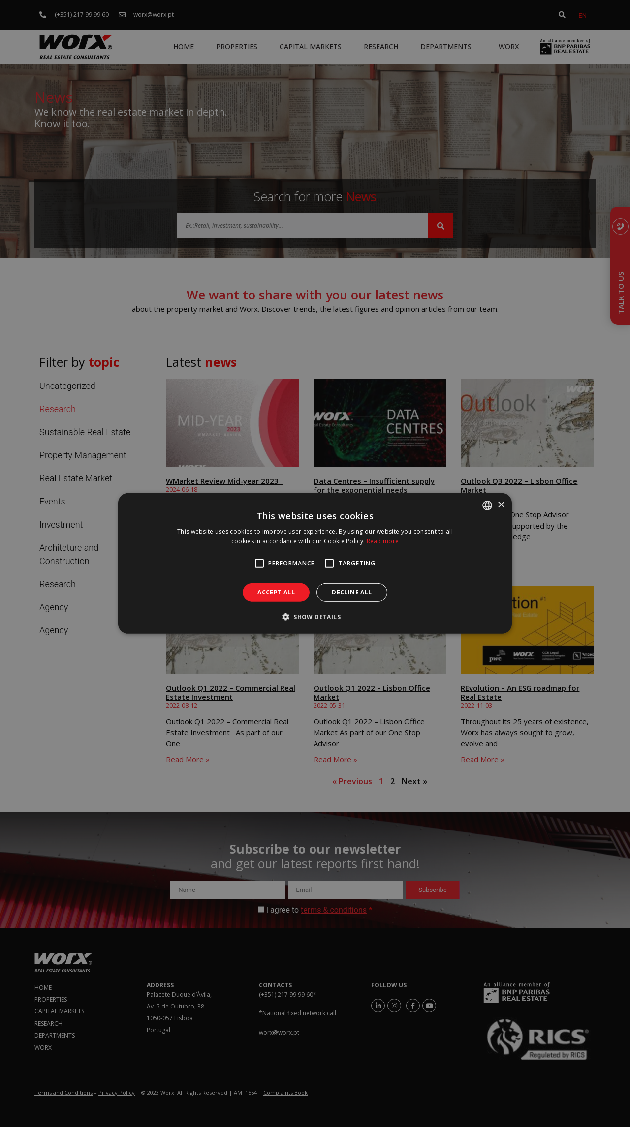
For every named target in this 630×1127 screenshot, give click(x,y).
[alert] (315, 563)
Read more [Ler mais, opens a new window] (383, 541)
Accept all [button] (276, 592)
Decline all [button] (352, 592)
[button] (315, 617)
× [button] (500, 504)
